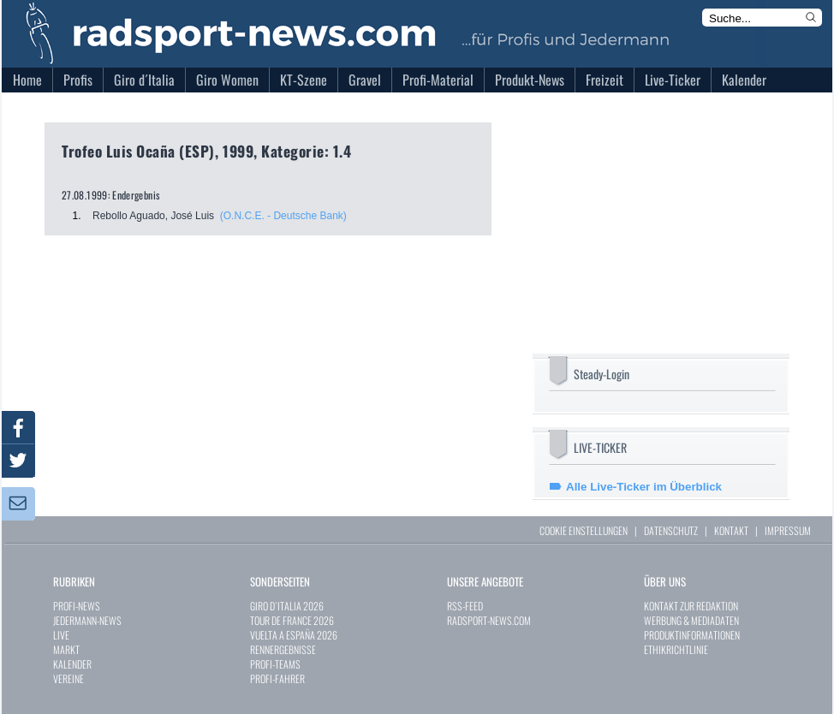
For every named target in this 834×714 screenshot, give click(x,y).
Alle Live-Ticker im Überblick (644, 486)
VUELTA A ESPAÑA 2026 (293, 635)
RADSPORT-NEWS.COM (489, 620)
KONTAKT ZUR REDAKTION (691, 605)
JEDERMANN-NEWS (87, 620)
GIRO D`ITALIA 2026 (287, 605)
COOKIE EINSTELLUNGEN (583, 530)
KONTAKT (731, 530)
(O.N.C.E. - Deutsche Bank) (283, 216)
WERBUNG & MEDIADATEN (691, 620)
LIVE (61, 635)
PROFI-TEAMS (275, 664)
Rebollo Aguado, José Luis (153, 216)
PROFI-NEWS (76, 605)
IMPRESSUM (788, 530)
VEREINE (68, 678)
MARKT (66, 649)
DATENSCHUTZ (671, 530)
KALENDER (72, 664)
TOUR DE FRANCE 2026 (292, 620)
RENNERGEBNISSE (283, 649)
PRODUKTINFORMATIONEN (692, 635)
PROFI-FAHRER (277, 678)
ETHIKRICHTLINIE (676, 649)
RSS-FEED (465, 605)
